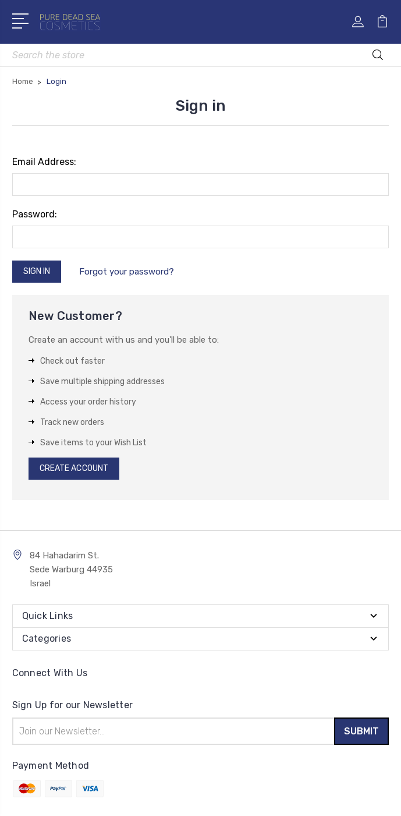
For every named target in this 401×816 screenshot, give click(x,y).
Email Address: (44, 161)
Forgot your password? (126, 271)
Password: (34, 214)
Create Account (74, 468)
